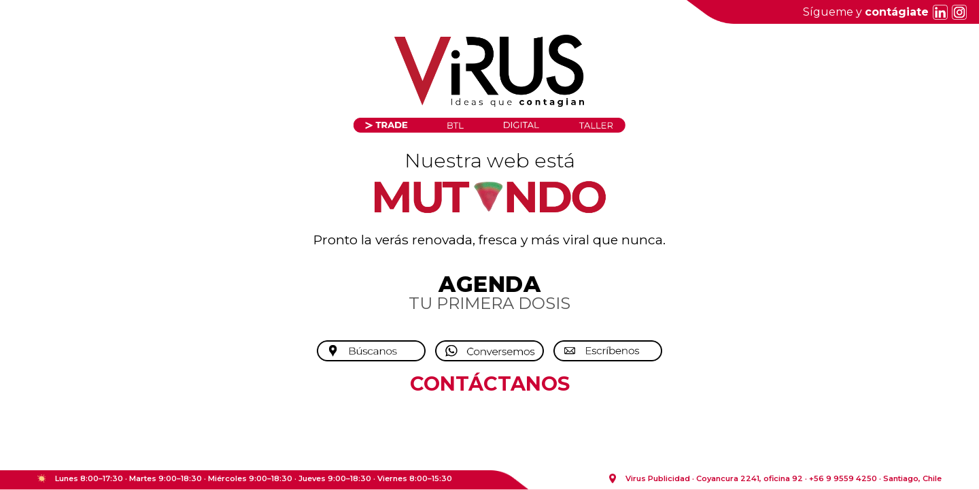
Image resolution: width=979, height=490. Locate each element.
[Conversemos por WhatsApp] (489, 351)
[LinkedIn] (938, 12)
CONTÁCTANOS (490, 383)
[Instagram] (957, 12)
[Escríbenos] (607, 351)
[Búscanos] (371, 351)
